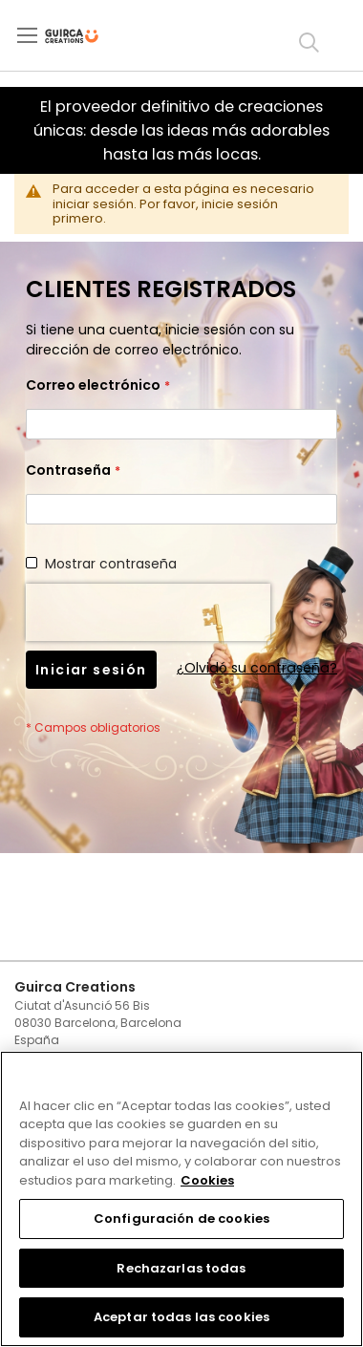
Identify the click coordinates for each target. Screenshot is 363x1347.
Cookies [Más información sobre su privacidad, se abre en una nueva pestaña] (207, 1180)
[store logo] (87, 36)
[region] (181, 1199)
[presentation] (148, 612)
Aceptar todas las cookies (181, 1317)
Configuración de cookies (181, 1218)
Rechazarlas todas (181, 1268)
